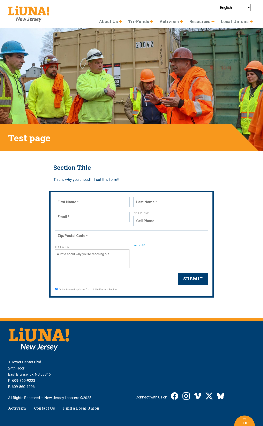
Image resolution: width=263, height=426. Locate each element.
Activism (17, 408)
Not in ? (139, 245)
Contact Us (44, 408)
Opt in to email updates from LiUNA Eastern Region (86, 289)
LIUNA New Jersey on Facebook (175, 396)
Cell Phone (141, 213)
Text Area (62, 247)
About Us (108, 21)
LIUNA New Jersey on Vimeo (198, 396)
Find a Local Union (81, 408)
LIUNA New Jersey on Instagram (186, 396)
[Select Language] (235, 7)
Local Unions (235, 21)
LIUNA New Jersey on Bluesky (221, 396)
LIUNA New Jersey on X (209, 396)
